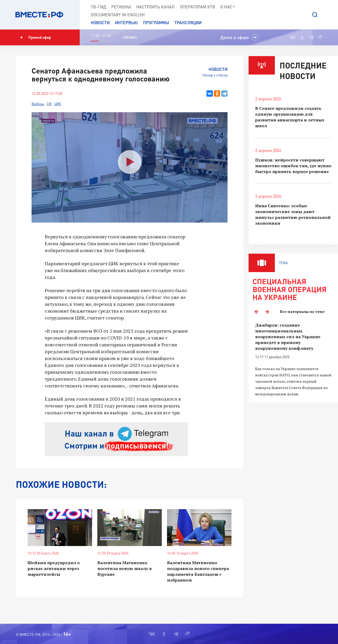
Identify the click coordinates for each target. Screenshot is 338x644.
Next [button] (267, 311)
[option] (293, 359)
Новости (100, 22)
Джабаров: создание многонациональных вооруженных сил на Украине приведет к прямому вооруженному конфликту (287, 336)
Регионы (121, 6)
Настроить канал (155, 6)
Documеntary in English (118, 14)
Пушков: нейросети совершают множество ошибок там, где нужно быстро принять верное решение (293, 165)
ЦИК (57, 104)
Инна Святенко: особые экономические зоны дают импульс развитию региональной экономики (293, 214)
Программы (156, 22)
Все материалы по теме (302, 311)
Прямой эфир (36, 37)
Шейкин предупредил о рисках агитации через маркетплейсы (54, 568)
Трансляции (187, 22)
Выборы (38, 104)
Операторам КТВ (197, 6)
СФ (49, 104)
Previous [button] (256, 311)
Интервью (126, 22)
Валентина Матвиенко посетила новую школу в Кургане (124, 568)
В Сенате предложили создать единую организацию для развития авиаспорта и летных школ (289, 117)
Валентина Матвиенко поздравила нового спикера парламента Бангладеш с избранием (198, 571)
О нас (227, 6)
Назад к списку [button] (215, 75)
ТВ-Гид (98, 6)
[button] (314, 14)
